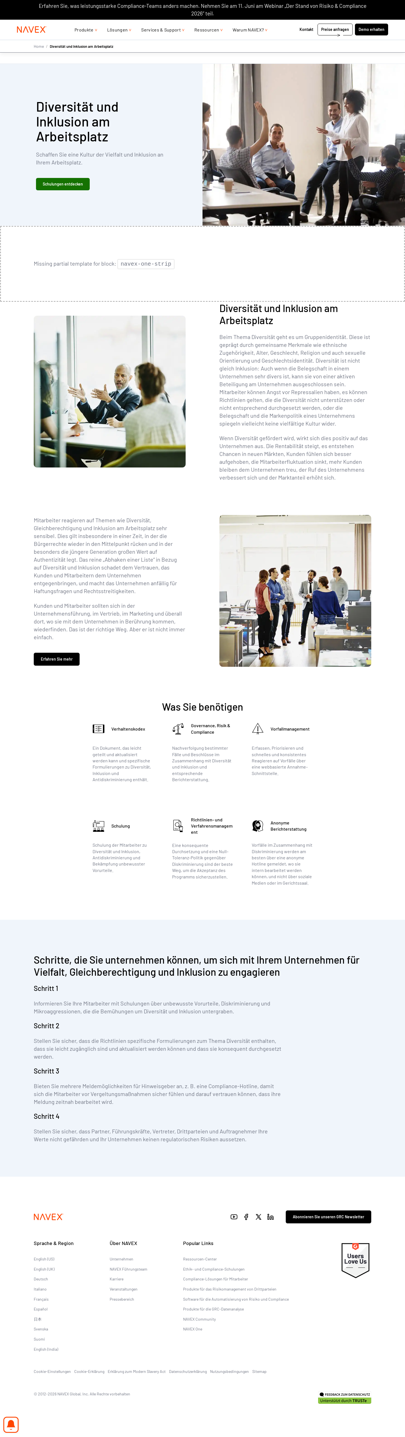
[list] (373, 25)
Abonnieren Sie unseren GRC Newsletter (328, 1216)
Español (41, 1308)
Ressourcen (206, 41)
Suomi (39, 1338)
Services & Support (161, 41)
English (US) (44, 1258)
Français (41, 1298)
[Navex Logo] (32, 41)
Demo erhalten (371, 41)
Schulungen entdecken (63, 184)
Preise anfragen (335, 41)
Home (39, 57)
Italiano (40, 1288)
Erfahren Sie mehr (57, 659)
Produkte (84, 41)
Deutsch (41, 1278)
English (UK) (44, 1268)
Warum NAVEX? (248, 41)
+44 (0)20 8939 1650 (331, 25)
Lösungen (117, 41)
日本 (38, 1318)
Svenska (41, 1328)
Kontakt (307, 41)
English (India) (46, 1348)
